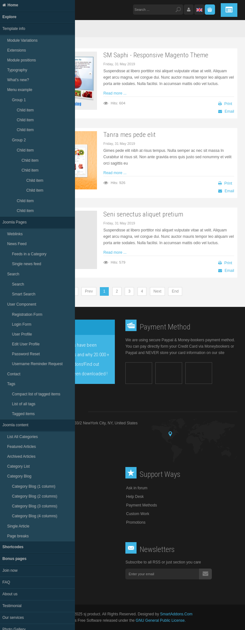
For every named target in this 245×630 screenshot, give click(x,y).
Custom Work (137, 514)
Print (225, 104)
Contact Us (17, 522)
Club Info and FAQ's (25, 505)
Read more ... (115, 93)
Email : (49, 439)
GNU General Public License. (161, 620)
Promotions (135, 522)
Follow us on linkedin (28, 578)
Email (226, 111)
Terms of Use (19, 496)
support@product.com (55, 439)
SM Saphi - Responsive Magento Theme (155, 55)
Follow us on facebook (29, 563)
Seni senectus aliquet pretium (143, 214)
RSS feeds (20, 586)
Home (24, 28)
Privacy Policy (20, 514)
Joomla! (66, 620)
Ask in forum (136, 488)
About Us (16, 488)
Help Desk (135, 496)
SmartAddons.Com (176, 614)
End (175, 291)
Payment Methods (141, 505)
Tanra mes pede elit (129, 134)
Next (157, 291)
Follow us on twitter (27, 570)
